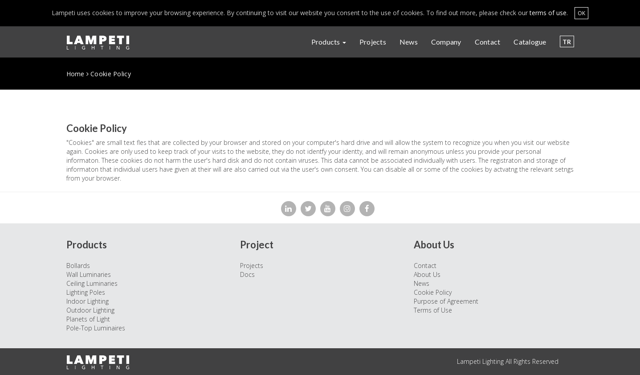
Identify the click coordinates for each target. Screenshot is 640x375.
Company (446, 41)
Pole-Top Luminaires (95, 328)
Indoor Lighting (87, 301)
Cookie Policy (433, 292)
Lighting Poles (85, 292)
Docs (247, 274)
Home (75, 74)
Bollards (78, 265)
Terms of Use (433, 310)
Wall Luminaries (88, 274)
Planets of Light (88, 319)
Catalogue (530, 41)
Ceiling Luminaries (92, 283)
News (408, 41)
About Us (427, 274)
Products (328, 41)
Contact (488, 41)
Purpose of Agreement (446, 301)
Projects (372, 41)
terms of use (548, 12)
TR (567, 41)
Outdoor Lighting (90, 310)
